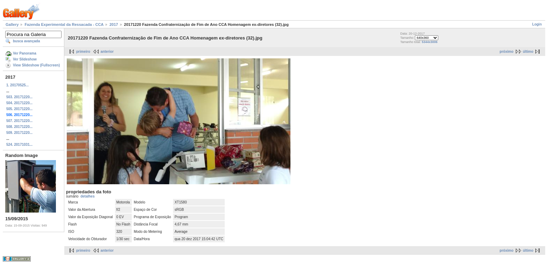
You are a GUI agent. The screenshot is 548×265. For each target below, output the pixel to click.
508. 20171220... (19, 127)
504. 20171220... (19, 103)
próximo (506, 51)
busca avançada (26, 41)
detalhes (87, 196)
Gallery (12, 24)
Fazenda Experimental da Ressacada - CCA (63, 24)
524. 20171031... (19, 144)
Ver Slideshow (25, 59)
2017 (113, 24)
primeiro (83, 51)
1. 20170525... (17, 85)
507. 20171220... (19, 121)
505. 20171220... (19, 109)
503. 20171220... (19, 97)
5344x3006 (430, 42)
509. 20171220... (19, 133)
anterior (107, 51)
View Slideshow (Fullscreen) (36, 65)
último (528, 51)
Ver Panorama (24, 53)
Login (537, 24)
